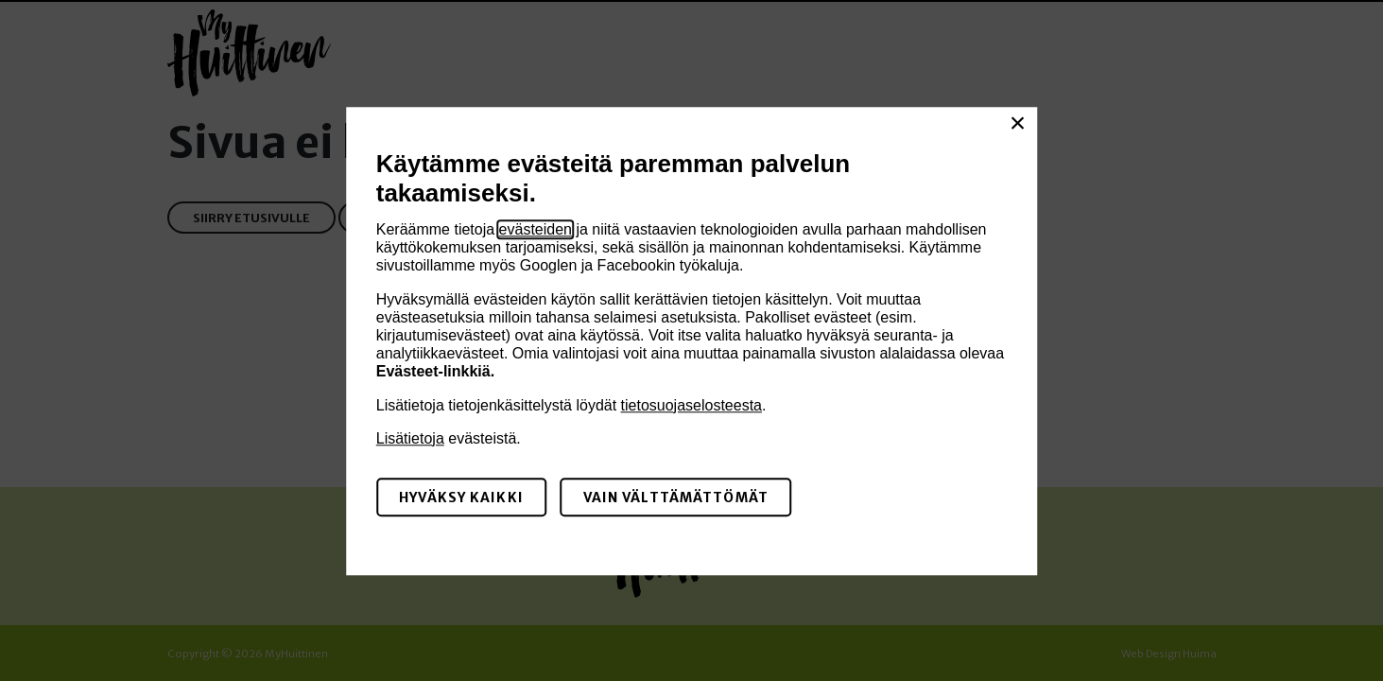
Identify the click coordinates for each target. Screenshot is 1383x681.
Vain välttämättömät (676, 497)
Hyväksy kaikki (461, 497)
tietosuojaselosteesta (691, 405)
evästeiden (535, 229)
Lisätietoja (410, 438)
